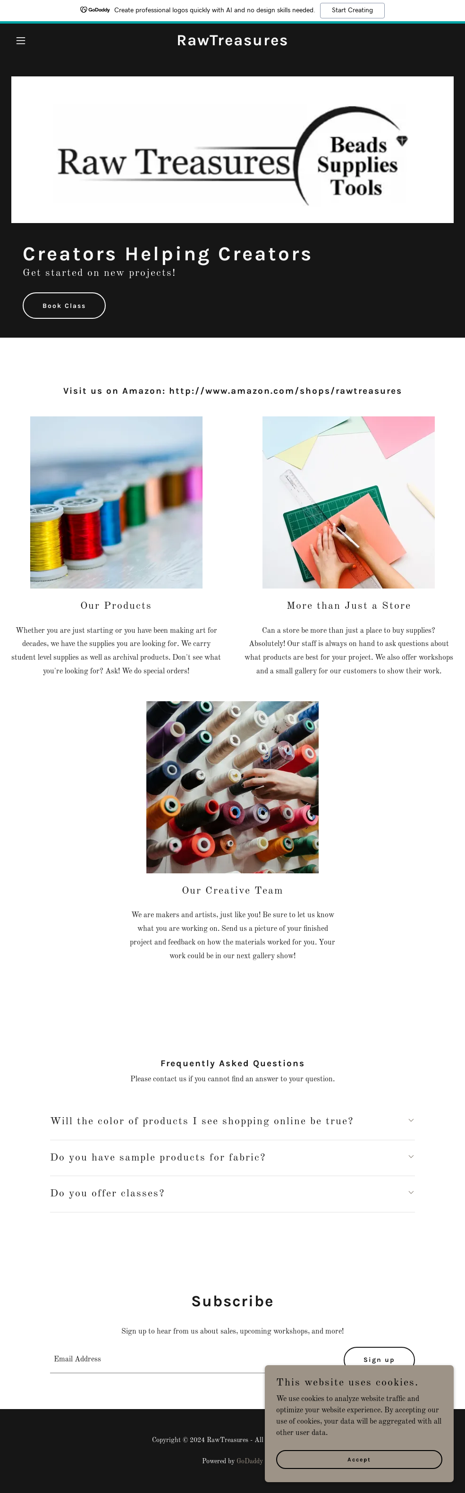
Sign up (379, 1360)
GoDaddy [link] (250, 1461)
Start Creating (352, 10)
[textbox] (191, 1360)
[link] (232, 43)
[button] (44, 40)
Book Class (64, 306)
